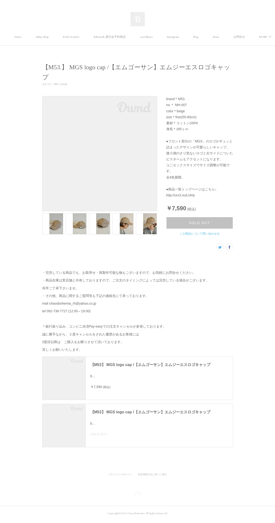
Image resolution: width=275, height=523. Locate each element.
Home (36, 36)
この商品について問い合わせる (200, 233)
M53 (56, 84)
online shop (60, 36)
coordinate (164, 36)
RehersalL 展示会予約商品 (128, 36)
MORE (234, 36)
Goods (63, 84)
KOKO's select (89, 36)
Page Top (137, 496)
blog (213, 36)
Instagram (191, 36)
